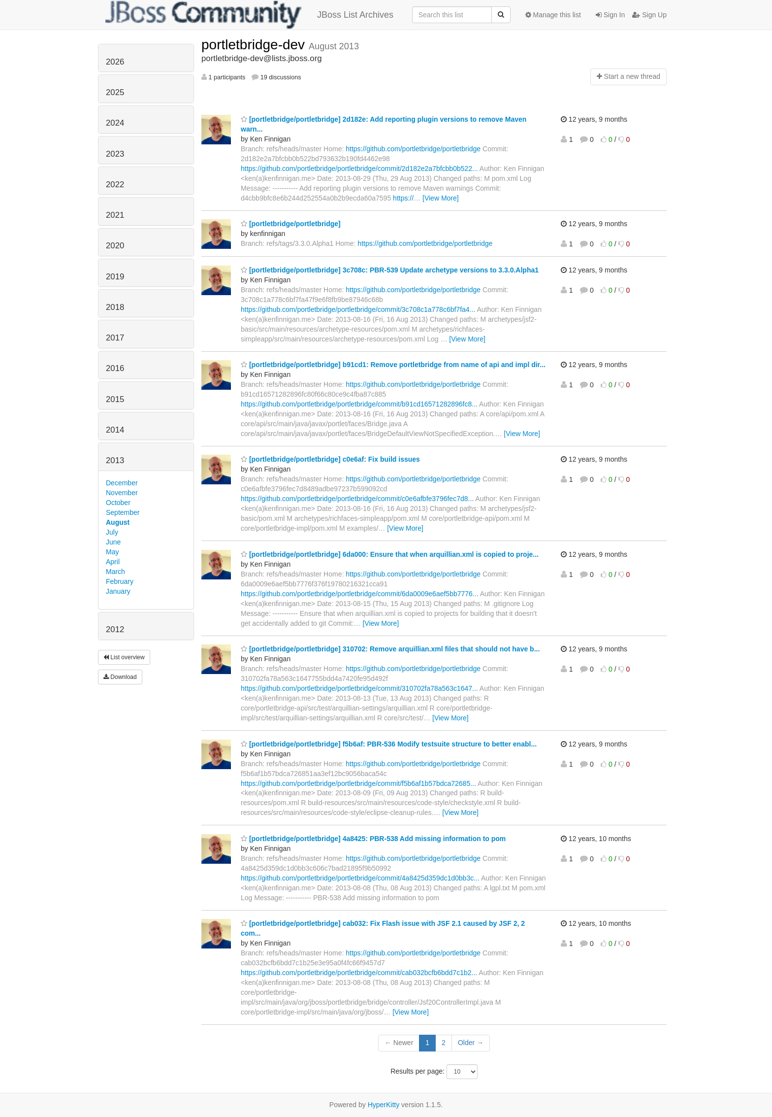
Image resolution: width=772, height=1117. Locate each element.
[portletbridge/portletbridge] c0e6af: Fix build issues (330, 459)
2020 (115, 245)
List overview (124, 657)
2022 (115, 184)
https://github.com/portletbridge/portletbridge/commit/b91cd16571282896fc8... (359, 404)
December (122, 483)
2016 (115, 368)
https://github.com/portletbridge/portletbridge (413, 149)
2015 (115, 399)
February (119, 581)
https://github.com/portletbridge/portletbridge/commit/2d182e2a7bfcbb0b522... (359, 168)
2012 (115, 629)
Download (120, 677)
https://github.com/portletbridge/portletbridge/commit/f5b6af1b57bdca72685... (358, 783)
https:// (403, 198)
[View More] (440, 198)
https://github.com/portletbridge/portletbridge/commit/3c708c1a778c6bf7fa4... (358, 309)
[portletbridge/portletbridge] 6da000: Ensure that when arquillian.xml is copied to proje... (390, 554)
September (122, 512)
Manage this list (553, 15)
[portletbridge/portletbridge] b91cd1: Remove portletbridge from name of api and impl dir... (393, 365)
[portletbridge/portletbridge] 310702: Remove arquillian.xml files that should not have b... (390, 649)
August (117, 522)
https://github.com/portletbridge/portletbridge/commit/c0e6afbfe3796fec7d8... (357, 499)
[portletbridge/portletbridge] (291, 224)
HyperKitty (384, 1105)
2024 (115, 123)
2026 (115, 62)
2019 (115, 276)
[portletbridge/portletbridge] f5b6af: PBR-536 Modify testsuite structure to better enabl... (389, 744)
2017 (115, 337)
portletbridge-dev (255, 44)
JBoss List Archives (249, 14)
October (118, 503)
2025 (115, 92)
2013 (115, 460)
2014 (115, 430)
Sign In (610, 15)
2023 (115, 154)
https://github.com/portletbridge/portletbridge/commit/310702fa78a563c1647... (359, 688)
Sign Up (649, 15)
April (113, 562)
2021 (115, 215)
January (118, 591)
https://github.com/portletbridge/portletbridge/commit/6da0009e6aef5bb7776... (360, 594)
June (113, 542)
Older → (470, 1043)
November (122, 493)
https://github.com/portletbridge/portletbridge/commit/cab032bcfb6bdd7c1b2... (359, 973)
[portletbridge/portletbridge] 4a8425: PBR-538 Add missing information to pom (373, 839)
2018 (115, 307)
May (112, 552)
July (112, 532)
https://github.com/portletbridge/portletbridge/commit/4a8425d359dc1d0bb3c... (360, 878)
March (115, 571)
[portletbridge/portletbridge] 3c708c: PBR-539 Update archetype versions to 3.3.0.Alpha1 (390, 270)
